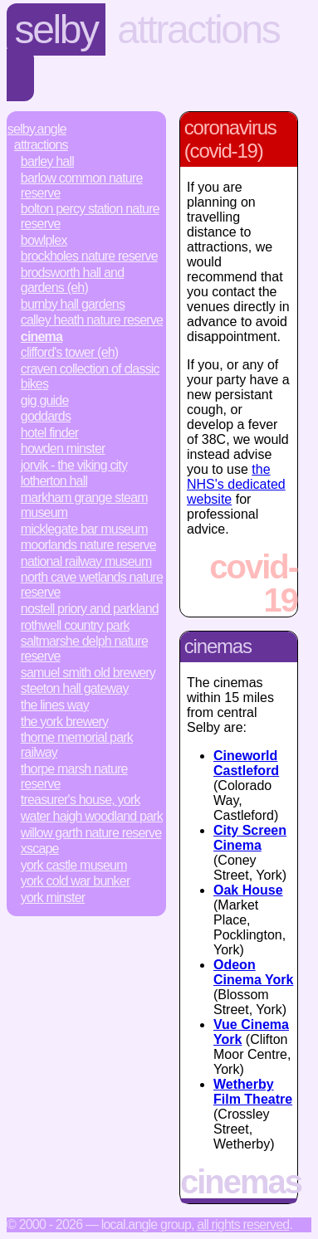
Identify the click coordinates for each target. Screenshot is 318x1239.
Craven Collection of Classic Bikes (90, 376)
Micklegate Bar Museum (84, 529)
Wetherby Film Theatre (252, 1091)
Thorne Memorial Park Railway (77, 744)
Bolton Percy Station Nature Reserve (90, 216)
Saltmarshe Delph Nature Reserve (84, 648)
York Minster (53, 897)
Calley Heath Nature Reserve (92, 320)
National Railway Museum (86, 561)
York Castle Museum (74, 865)
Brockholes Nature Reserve (89, 256)
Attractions (198, 29)
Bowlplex (44, 240)
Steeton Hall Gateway (75, 688)
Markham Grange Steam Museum (84, 505)
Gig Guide (45, 400)
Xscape (40, 848)
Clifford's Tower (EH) (70, 352)
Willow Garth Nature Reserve (91, 833)
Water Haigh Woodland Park (92, 816)
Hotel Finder (50, 433)
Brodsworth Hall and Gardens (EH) (72, 280)
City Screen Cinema (249, 837)
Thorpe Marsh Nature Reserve (74, 776)
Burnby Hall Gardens (73, 304)
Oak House (248, 890)
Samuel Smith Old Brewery (88, 673)
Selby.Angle (36, 129)
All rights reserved (243, 1224)
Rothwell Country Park (75, 625)
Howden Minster (63, 448)
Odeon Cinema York (253, 972)
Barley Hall (47, 161)
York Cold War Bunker (75, 881)
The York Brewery (64, 722)
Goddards (46, 416)
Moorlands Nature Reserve (88, 545)
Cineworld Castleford (246, 763)
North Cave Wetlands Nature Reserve (92, 584)
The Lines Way (55, 705)
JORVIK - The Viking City (74, 465)
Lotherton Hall (54, 481)
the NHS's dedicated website (236, 484)
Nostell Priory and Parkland (90, 609)
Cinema (41, 336)
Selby (56, 29)
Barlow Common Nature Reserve (82, 185)
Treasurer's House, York (80, 800)
